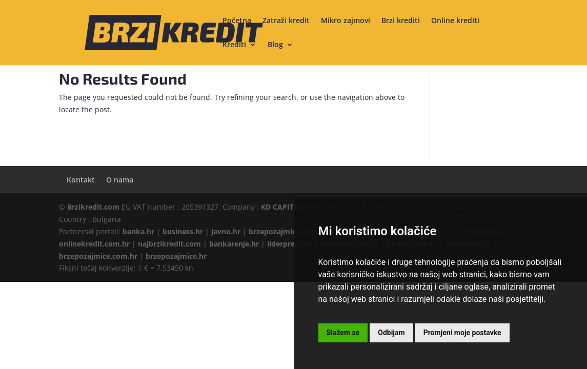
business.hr (183, 231)
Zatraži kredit (286, 21)
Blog (275, 45)
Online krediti (455, 21)
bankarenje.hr (234, 244)
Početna (236, 21)
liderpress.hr (289, 244)
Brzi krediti (400, 21)
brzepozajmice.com (283, 231)
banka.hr (138, 231)
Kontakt (81, 179)
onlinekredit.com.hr (94, 244)
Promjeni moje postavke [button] (462, 333)
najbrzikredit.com (169, 244)
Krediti (234, 45)
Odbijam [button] (391, 333)
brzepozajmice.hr (176, 256)
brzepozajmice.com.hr (98, 256)
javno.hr (225, 231)
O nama (119, 179)
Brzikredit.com (93, 207)
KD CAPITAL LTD (289, 207)
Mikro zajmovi (345, 21)
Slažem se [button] (343, 333)
